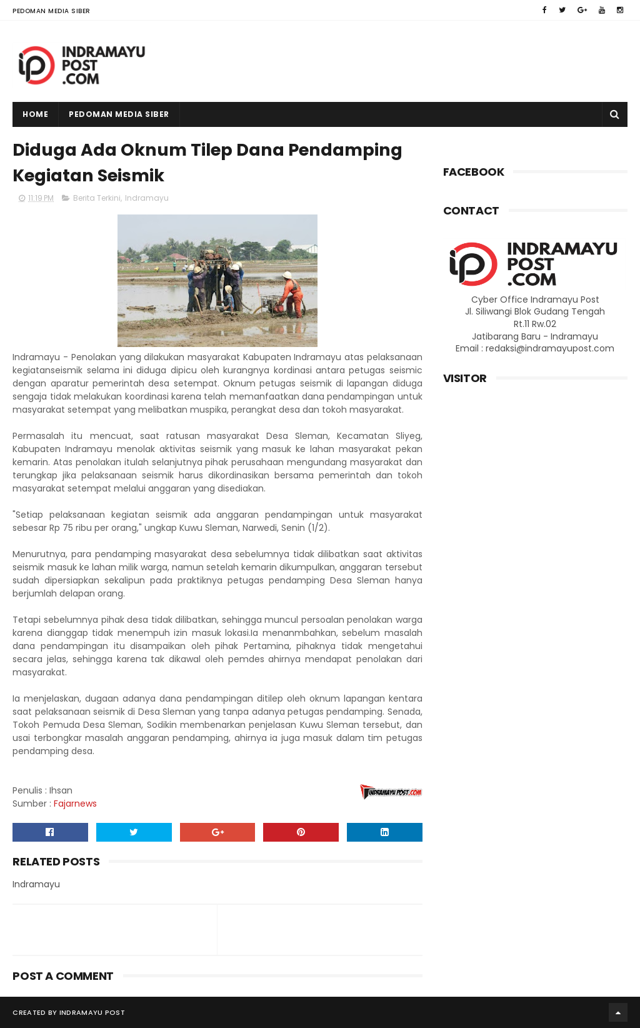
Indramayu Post (92, 1012)
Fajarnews (75, 803)
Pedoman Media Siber (51, 11)
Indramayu (147, 198)
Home (35, 114)
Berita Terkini (97, 198)
